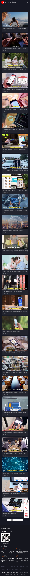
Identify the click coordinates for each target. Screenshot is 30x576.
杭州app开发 (11, 569)
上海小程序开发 (11, 566)
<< (8, 519)
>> (21, 519)
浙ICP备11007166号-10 (15, 574)
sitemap (23, 574)
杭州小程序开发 (20, 566)
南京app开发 (19, 569)
